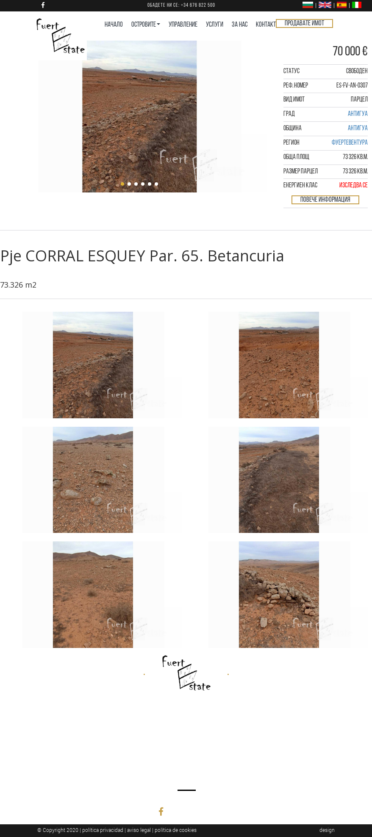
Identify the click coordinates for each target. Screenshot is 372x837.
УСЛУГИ (214, 24)
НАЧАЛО (114, 24)
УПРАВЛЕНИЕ (183, 24)
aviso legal (139, 829)
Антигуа (358, 114)
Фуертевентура (350, 143)
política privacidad (102, 829)
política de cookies (176, 829)
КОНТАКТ (266, 24)
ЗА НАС (239, 24)
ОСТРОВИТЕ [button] (145, 24)
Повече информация (325, 199)
